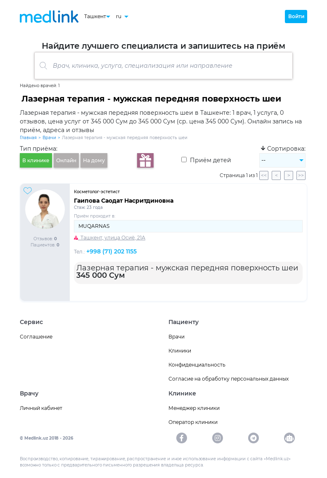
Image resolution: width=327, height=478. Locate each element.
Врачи (49, 137)
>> (301, 175)
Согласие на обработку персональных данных (228, 379)
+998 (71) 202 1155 (111, 251)
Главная (28, 137)
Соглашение (36, 337)
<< (264, 175)
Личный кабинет (41, 408)
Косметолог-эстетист (97, 191)
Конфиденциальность (196, 365)
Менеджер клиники (194, 408)
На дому (94, 160)
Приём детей (206, 160)
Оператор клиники (193, 422)
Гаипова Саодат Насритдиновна (123, 200)
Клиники (179, 351)
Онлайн (66, 160)
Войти (296, 16)
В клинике (36, 160)
